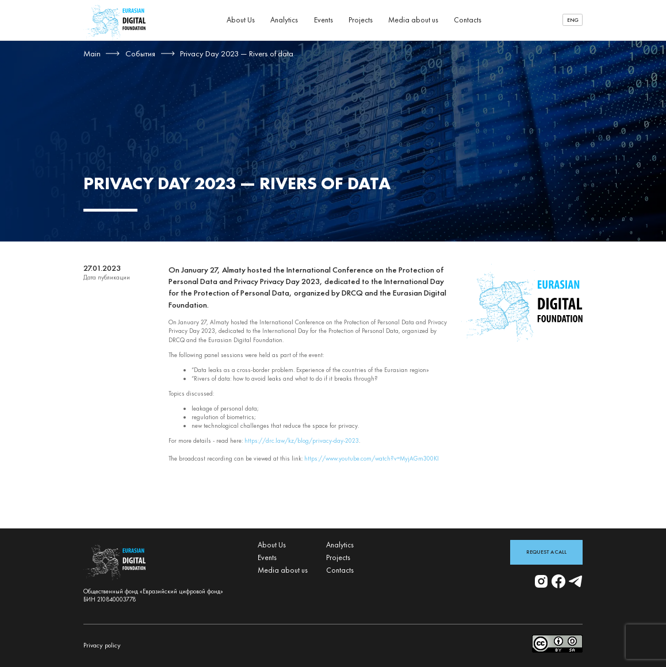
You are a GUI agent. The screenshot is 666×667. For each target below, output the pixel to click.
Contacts (467, 20)
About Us (241, 20)
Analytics (284, 20)
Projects (361, 20)
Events (323, 20)
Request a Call (546, 552)
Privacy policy (102, 645)
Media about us (413, 20)
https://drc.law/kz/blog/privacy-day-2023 (301, 440)
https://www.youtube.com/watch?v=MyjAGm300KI (371, 458)
